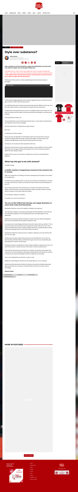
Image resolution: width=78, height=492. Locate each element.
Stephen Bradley (13, 56)
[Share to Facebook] (23, 63)
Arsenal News (13, 13)
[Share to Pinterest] (35, 63)
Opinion (24, 13)
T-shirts (29, 13)
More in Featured (14, 344)
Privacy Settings (33, 479)
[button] (74, 13)
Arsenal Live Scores (10, 463)
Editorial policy (46, 13)
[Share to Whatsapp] (29, 63)
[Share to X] (26, 63)
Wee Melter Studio (9, 466)
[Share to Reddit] (32, 63)
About (34, 13)
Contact (39, 13)
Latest (6, 13)
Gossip (19, 13)
